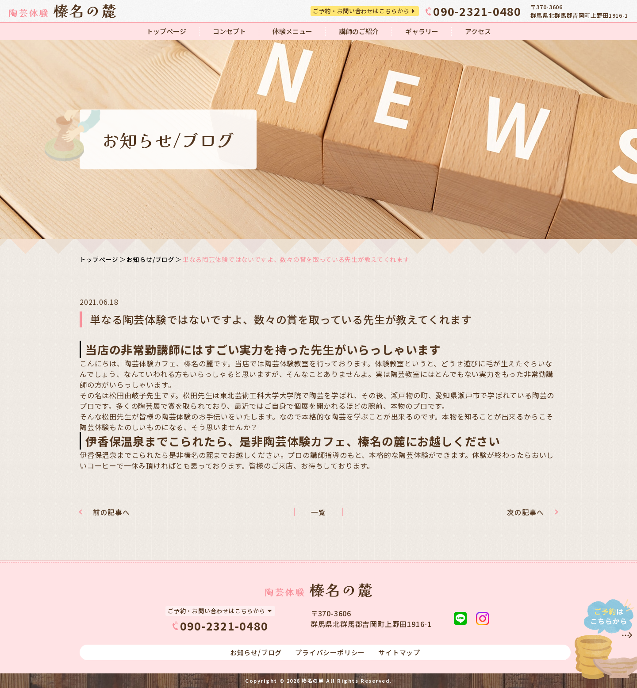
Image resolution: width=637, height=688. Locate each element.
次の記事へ (522, 512)
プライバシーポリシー (330, 652)
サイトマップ (399, 652)
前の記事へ (114, 512)
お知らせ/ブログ (151, 259)
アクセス (478, 31)
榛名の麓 (313, 680)
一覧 (318, 512)
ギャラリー (421, 31)
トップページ (166, 31)
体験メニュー (292, 31)
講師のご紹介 (359, 31)
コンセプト (229, 31)
